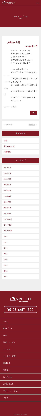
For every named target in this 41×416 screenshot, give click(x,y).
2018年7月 (8, 179)
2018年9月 (8, 168)
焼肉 (5, 141)
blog (33, 112)
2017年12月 (8, 219)
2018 (5, 236)
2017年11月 (8, 225)
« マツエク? (8, 125)
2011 (5, 277)
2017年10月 (8, 231)
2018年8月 (8, 173)
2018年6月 (8, 185)
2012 (5, 271)
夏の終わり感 (9, 146)
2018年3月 (8, 202)
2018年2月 (8, 208)
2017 (5, 242)
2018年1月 (8, 213)
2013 (5, 265)
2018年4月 (8, 196)
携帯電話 (7, 152)
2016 (5, 248)
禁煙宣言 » (33, 125)
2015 (5, 254)
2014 (5, 259)
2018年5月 (8, 190)
